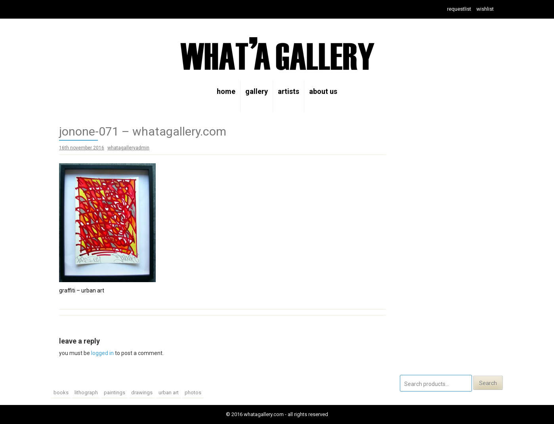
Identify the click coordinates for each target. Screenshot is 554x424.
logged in (102, 353)
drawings (142, 392)
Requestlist (459, 9)
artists (288, 91)
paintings (114, 392)
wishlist (485, 9)
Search (488, 383)
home (226, 91)
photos (193, 392)
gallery (256, 91)
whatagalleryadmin (128, 148)
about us (323, 91)
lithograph (86, 392)
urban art (169, 392)
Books (61, 392)
